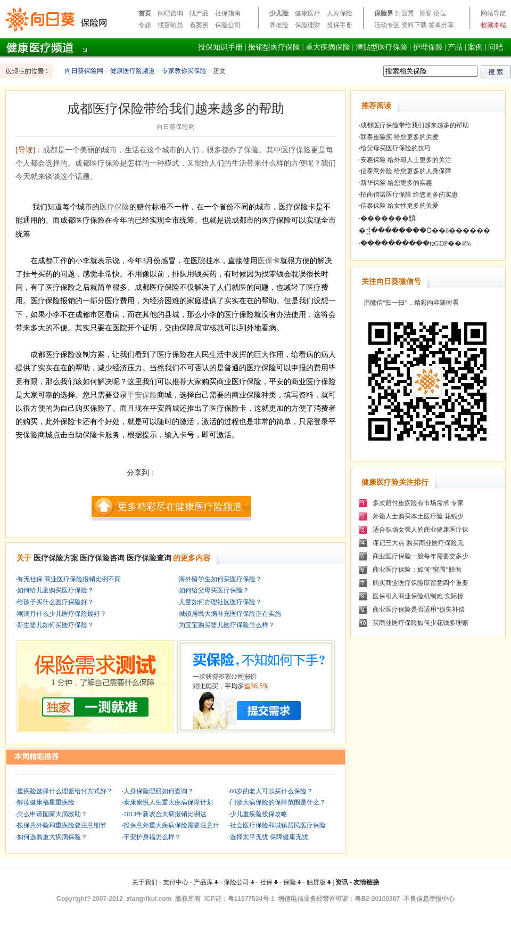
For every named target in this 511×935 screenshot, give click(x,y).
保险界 (383, 13)
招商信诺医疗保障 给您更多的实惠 (409, 194)
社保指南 (228, 13)
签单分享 (441, 25)
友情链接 (366, 882)
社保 (269, 882)
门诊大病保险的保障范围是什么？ (278, 802)
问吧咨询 (170, 13)
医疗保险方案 (56, 558)
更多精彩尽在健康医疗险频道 (180, 506)
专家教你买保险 (184, 71)
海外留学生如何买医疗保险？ (220, 579)
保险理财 (307, 25)
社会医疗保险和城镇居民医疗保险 (278, 825)
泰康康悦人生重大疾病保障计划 (168, 802)
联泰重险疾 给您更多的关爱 (399, 137)
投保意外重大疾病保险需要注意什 (171, 825)
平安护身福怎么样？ (152, 837)
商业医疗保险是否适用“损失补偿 (419, 609)
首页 (144, 13)
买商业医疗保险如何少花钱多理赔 (420, 623)
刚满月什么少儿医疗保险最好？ (61, 613)
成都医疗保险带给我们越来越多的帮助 (414, 125)
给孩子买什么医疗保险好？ (55, 602)
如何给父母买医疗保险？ (214, 590)
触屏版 (319, 882)
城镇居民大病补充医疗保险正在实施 (230, 613)
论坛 (439, 13)
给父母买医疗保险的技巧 (395, 148)
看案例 (199, 25)
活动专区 (387, 25)
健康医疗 (307, 13)
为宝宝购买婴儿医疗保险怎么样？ (227, 625)
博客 (425, 13)
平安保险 (142, 395)
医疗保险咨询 (102, 558)
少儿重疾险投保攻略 (258, 814)
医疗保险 (114, 207)
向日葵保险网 (84, 71)
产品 (455, 47)
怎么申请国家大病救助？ (52, 814)
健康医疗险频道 (132, 71)
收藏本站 (493, 25)
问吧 (495, 47)
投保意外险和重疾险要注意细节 (61, 825)
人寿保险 (339, 13)
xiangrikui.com (149, 899)
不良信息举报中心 (429, 899)
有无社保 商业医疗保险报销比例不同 (69, 579)
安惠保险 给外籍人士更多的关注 (405, 160)
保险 (292, 882)
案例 (475, 47)
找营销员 (170, 25)
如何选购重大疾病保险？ (52, 837)
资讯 (341, 882)
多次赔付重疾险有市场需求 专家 (418, 503)
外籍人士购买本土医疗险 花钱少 (418, 516)
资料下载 (414, 25)
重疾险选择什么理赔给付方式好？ (65, 791)
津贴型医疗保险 (382, 47)
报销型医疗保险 (274, 47)
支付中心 (175, 882)
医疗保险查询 (149, 558)
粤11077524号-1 (251, 899)
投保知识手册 (220, 47)
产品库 (206, 882)
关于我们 (145, 882)
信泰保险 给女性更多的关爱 (399, 205)
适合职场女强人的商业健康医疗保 (420, 529)
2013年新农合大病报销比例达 (165, 814)
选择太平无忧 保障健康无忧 (269, 837)
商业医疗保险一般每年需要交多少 (420, 556)
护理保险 (428, 47)
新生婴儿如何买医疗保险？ (55, 625)
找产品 (199, 13)
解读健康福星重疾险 (46, 802)
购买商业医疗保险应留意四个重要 (420, 583)
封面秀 (404, 13)
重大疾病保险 (328, 47)
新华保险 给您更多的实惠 (396, 182)
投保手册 (339, 25)
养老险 (279, 25)
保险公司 (228, 25)
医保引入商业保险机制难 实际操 (418, 596)
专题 (144, 25)
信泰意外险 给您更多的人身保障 (405, 171)
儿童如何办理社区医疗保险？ (220, 602)
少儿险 (279, 13)
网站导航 (493, 13)
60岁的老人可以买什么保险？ (271, 791)
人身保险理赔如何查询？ (158, 791)
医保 (265, 261)
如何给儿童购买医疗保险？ (55, 590)
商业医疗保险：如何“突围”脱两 (417, 569)
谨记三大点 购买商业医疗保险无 (418, 543)
